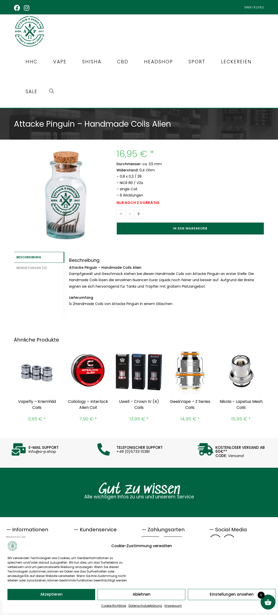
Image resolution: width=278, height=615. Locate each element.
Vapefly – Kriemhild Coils (37, 403)
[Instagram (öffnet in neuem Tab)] (27, 8)
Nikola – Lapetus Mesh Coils (241, 403)
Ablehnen (142, 594)
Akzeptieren (51, 594)
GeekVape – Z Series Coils (190, 403)
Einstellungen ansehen (232, 594)
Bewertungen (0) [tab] (31, 266)
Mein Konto (254, 7)
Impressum (173, 606)
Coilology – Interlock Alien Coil (88, 403)
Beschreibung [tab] (28, 256)
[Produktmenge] (129, 212)
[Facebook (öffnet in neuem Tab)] (18, 8)
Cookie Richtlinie (113, 606)
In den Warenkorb (190, 227)
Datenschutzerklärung (145, 606)
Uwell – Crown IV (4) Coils (139, 403)
